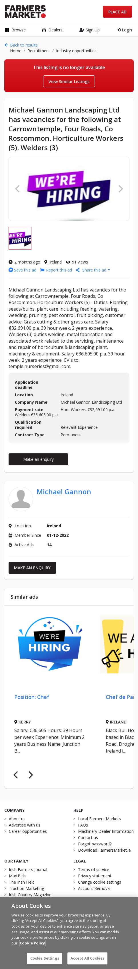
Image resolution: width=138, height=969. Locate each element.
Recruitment (38, 50)
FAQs (83, 825)
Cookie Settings (44, 961)
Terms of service (93, 869)
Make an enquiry (38, 459)
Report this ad (56, 270)
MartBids (17, 875)
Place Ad (117, 12)
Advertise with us (24, 825)
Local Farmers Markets (99, 818)
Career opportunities (28, 831)
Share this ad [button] (91, 270)
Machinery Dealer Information (106, 831)
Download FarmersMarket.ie (104, 850)
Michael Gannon (64, 491)
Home (15, 50)
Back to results (21, 45)
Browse (15, 30)
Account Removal (94, 888)
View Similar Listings (69, 81)
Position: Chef (31, 696)
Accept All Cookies (87, 961)
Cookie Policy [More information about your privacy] (32, 945)
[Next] (30, 775)
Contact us (88, 837)
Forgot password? (94, 844)
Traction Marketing (26, 888)
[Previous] (16, 775)
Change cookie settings (99, 882)
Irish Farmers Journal (28, 869)
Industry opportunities (76, 50)
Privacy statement (94, 875)
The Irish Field (22, 882)
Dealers (52, 30)
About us (17, 818)
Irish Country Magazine (30, 894)
